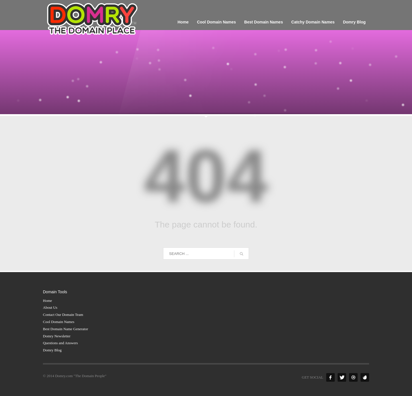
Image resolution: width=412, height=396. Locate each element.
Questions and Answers (60, 343)
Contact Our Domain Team (63, 314)
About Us (50, 307)
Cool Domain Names (58, 322)
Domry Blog (52, 350)
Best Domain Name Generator (65, 329)
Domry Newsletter (56, 336)
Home (47, 300)
